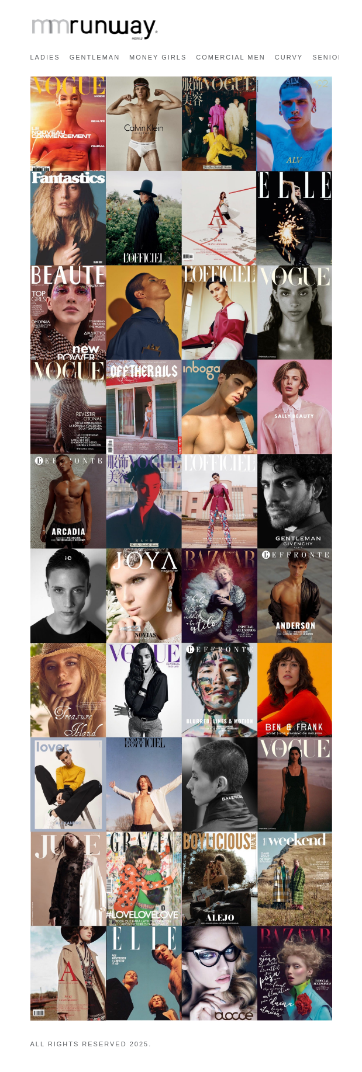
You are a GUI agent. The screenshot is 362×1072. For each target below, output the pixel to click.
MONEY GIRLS (158, 57)
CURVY (289, 57)
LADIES (45, 57)
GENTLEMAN (95, 57)
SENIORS (331, 57)
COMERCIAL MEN (231, 57)
